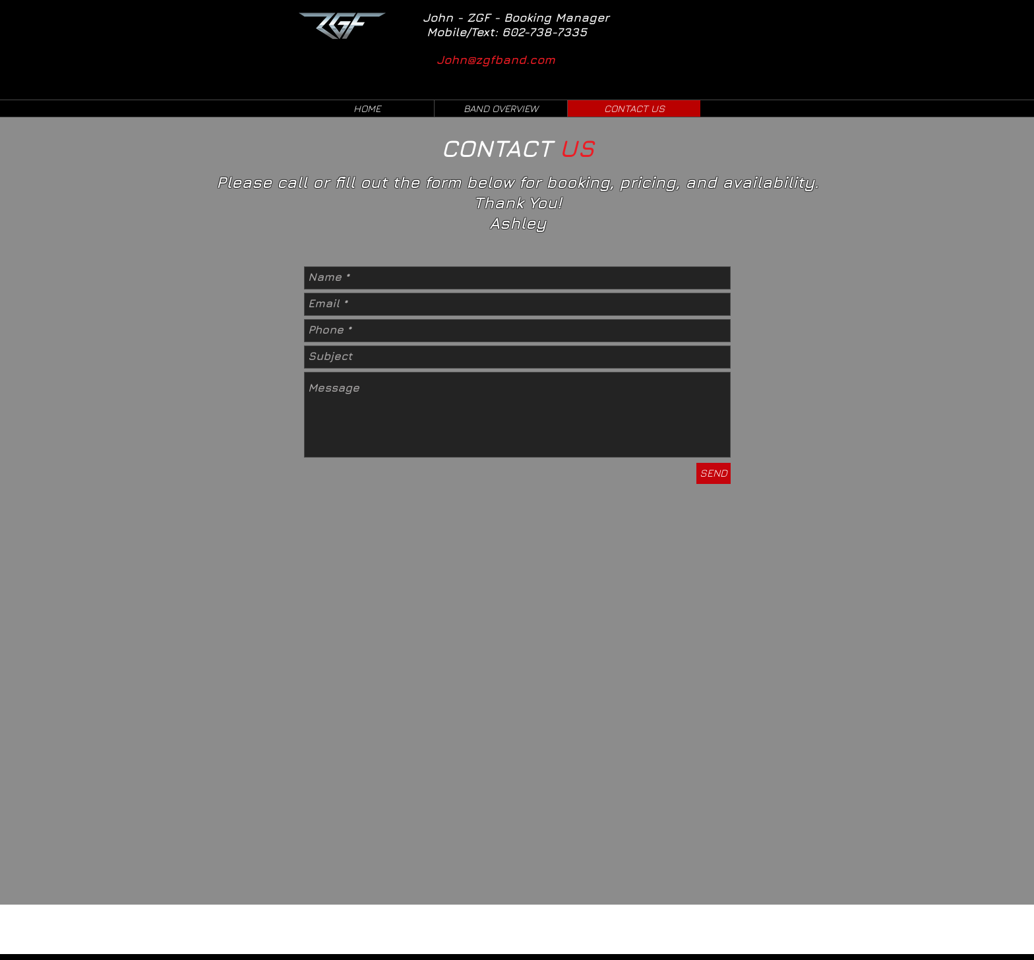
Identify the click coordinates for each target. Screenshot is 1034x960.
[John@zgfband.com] (505, 59)
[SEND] (713, 473)
